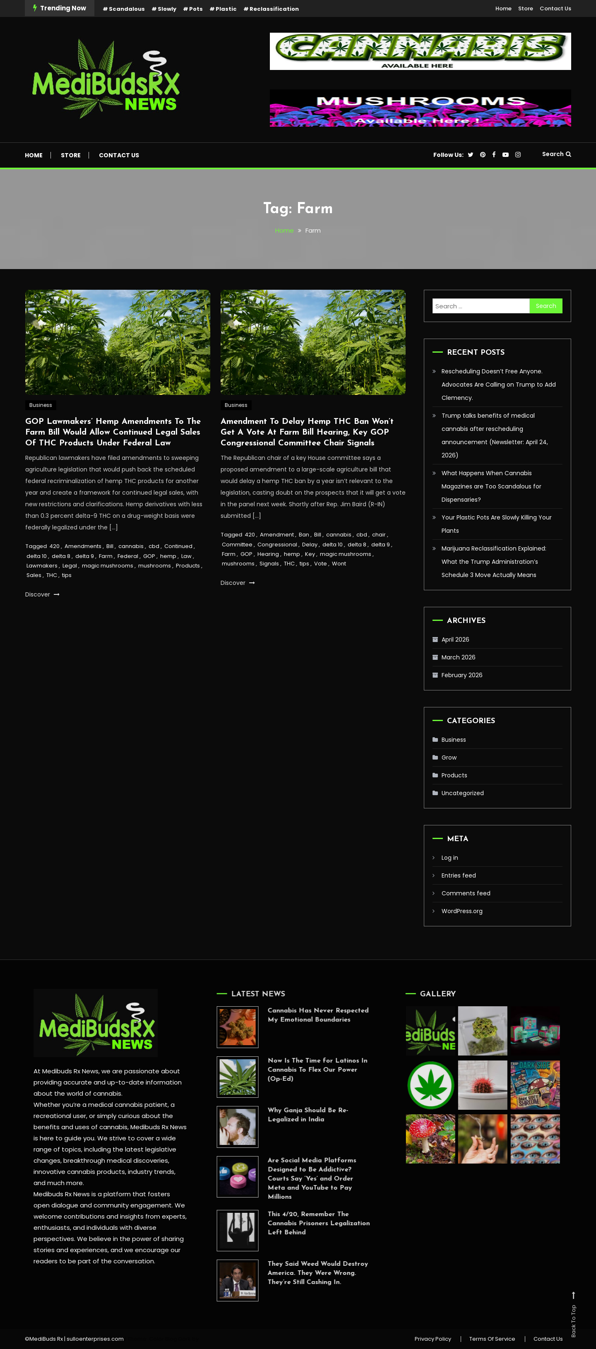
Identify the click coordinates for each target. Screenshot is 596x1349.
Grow (449, 757)
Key (310, 554)
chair (379, 535)
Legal (69, 566)
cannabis (131, 547)
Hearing (268, 554)
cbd (154, 547)
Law (186, 556)
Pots (196, 9)
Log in (450, 858)
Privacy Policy (433, 1339)
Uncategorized (463, 793)
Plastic (226, 9)
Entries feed (459, 875)
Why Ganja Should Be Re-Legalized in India (294, 1115)
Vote (320, 564)
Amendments (83, 547)
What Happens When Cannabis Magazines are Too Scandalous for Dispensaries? (491, 486)
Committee (237, 545)
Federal (128, 556)
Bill (109, 547)
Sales (33, 576)
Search (556, 154)
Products (188, 566)
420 (54, 547)
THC (51, 576)
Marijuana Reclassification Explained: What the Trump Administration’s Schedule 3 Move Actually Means (494, 561)
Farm (106, 556)
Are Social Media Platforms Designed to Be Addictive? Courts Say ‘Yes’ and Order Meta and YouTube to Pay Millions (298, 1178)
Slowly (167, 9)
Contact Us (555, 8)
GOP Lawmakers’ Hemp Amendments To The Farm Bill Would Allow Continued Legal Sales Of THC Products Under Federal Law (113, 433)
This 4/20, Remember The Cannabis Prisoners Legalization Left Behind (305, 1223)
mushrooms (154, 566)
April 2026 (455, 639)
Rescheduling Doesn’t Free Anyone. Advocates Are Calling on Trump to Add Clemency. (499, 384)
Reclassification (274, 9)
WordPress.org (462, 911)
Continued (178, 547)
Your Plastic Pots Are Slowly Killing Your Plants (497, 524)
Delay (309, 545)
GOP (149, 556)
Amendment (277, 535)
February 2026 (462, 675)
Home (503, 8)
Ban (304, 535)
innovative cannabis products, (79, 1171)
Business (40, 405)
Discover (42, 595)
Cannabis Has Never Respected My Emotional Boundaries (304, 1015)
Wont (339, 564)
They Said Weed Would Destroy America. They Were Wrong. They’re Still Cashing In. (304, 1273)
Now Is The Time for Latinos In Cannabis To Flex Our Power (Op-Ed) (303, 1070)
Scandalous (127, 9)
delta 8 (61, 556)
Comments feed (466, 893)
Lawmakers (42, 566)
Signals (269, 564)
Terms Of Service (492, 1339)
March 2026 (459, 657)
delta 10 (36, 556)
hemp (168, 556)
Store (525, 8)
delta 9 (84, 556)
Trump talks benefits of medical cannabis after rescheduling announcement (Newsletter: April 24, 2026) (495, 435)
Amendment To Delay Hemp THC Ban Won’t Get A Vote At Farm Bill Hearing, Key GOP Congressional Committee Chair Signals (307, 433)
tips (67, 576)
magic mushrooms (107, 566)
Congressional (277, 545)
